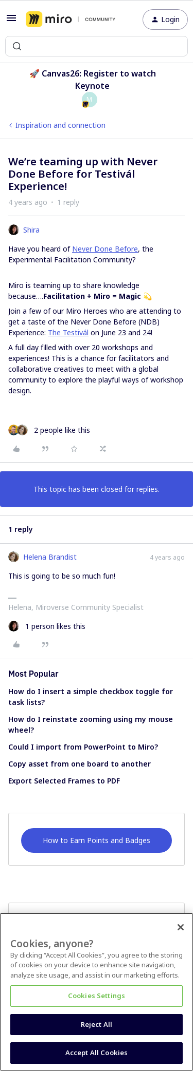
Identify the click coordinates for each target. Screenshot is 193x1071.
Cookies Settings (96, 995)
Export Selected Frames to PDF (64, 781)
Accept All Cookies (96, 1052)
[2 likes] (49, 430)
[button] (11, 21)
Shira (31, 230)
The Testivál (68, 332)
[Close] (180, 927)
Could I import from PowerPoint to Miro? (83, 747)
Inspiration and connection (60, 125)
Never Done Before (105, 249)
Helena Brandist (50, 557)
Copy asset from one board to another (79, 764)
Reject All (96, 1024)
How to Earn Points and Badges (96, 840)
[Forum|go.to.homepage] (70, 19)
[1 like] (46, 626)
